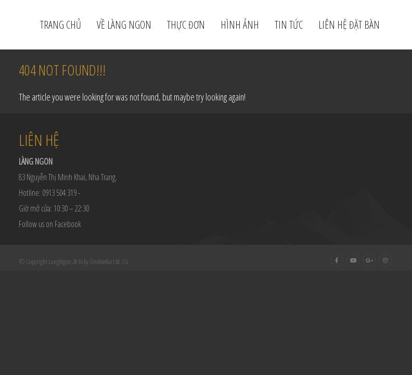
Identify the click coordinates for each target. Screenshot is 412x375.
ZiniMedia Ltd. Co (108, 261)
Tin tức (289, 25)
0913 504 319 (59, 192)
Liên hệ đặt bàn (349, 25)
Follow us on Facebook (50, 224)
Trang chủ (60, 25)
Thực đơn (186, 25)
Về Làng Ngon (124, 25)
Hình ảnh (240, 25)
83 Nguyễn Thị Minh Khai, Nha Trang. (68, 177)
